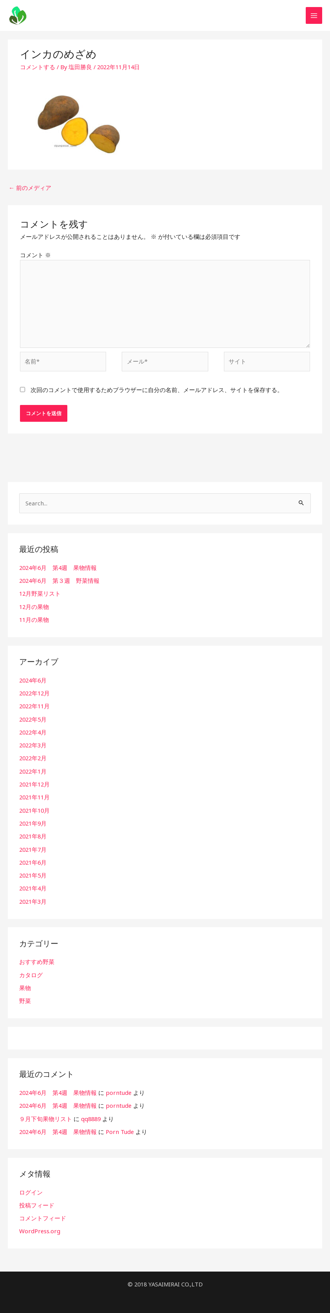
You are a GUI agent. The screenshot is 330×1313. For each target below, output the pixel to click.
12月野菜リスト (40, 594)
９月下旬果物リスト (45, 1114)
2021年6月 (33, 860)
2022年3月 (33, 744)
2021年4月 (33, 886)
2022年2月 (33, 757)
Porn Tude (119, 1127)
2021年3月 (33, 898)
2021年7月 (33, 847)
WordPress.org (39, 1226)
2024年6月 (33, 680)
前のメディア (30, 191)
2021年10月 (34, 809)
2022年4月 (33, 732)
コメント (35, 258)
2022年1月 (33, 770)
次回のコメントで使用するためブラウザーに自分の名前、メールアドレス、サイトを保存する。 (157, 391)
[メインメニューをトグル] (314, 17)
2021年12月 (34, 783)
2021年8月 (33, 834)
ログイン (31, 1187)
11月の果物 (34, 620)
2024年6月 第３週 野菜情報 (59, 582)
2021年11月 (34, 796)
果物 (25, 984)
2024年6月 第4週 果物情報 (58, 569)
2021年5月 (33, 873)
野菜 (25, 997)
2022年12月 (34, 693)
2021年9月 (33, 821)
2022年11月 (34, 706)
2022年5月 (33, 719)
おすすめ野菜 (36, 959)
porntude (118, 1089)
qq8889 (91, 1114)
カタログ (31, 971)
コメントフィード (42, 1213)
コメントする (37, 71)
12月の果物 (34, 607)
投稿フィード (36, 1200)
